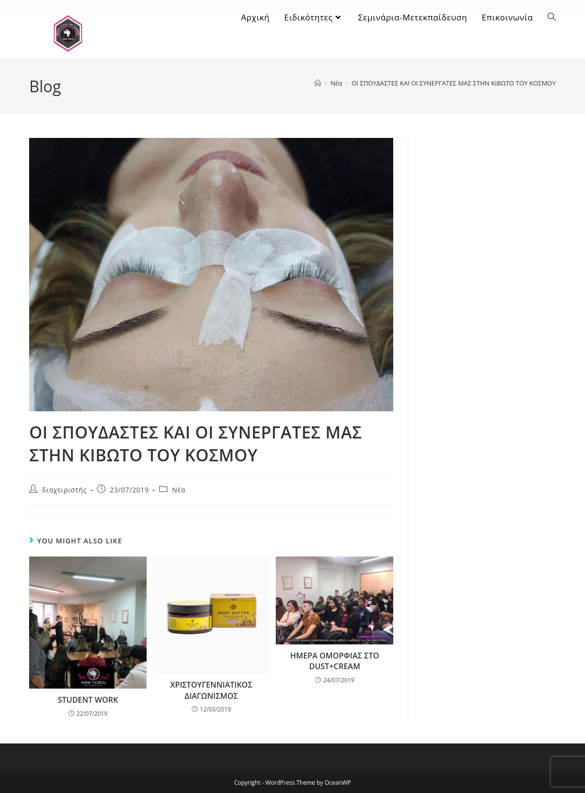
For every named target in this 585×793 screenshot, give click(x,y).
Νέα (178, 489)
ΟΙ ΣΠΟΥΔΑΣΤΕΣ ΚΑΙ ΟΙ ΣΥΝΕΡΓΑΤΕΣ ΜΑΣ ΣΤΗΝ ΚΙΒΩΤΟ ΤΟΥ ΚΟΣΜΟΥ (453, 83)
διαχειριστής (64, 489)
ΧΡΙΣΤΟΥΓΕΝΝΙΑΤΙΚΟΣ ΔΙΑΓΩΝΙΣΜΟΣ (211, 690)
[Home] (318, 83)
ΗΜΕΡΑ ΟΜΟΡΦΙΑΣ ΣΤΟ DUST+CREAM (334, 661)
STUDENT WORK (88, 699)
